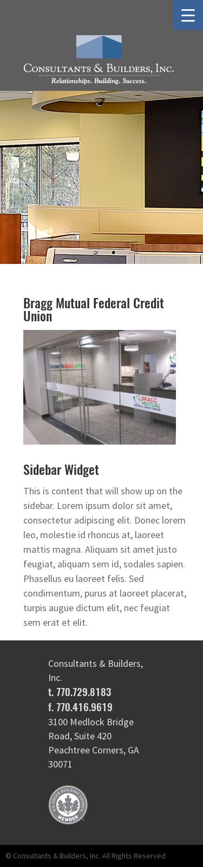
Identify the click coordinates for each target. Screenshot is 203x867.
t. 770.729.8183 (79, 692)
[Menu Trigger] (188, 15)
